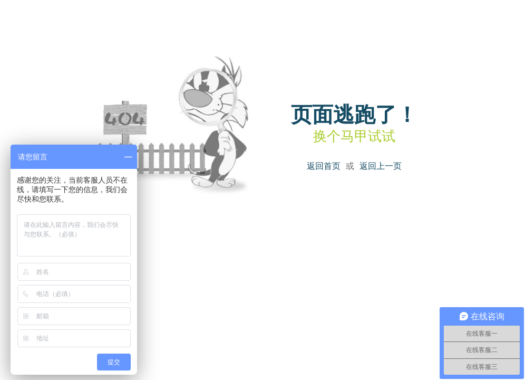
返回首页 (324, 166)
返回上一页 (380, 166)
